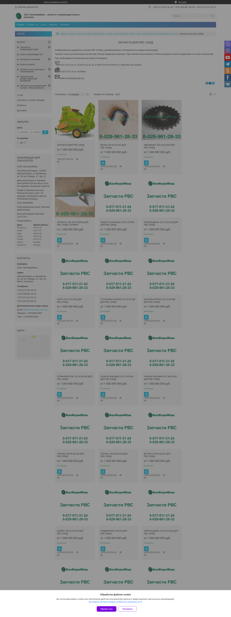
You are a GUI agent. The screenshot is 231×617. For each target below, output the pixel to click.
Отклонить (128, 609)
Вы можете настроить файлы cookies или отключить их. (114, 602)
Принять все (107, 609)
